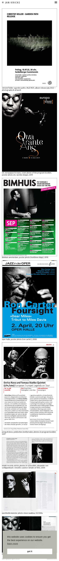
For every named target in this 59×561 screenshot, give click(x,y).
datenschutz (52, 559)
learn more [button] (12, 543)
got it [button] (29, 551)
